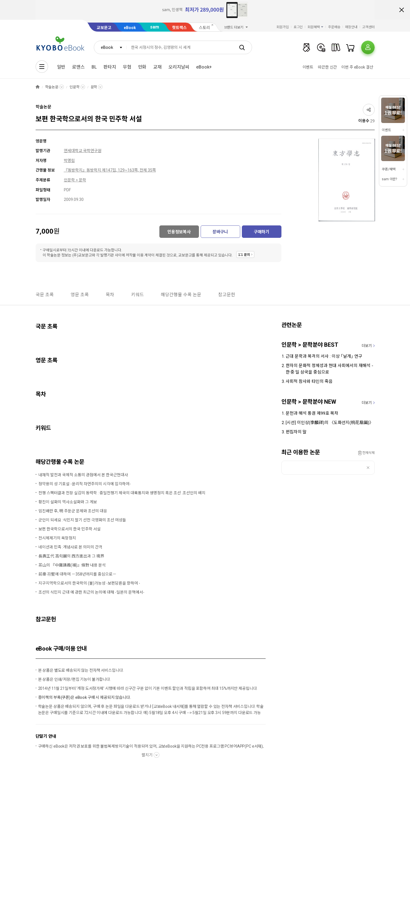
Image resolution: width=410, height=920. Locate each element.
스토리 (204, 27)
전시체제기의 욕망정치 (57, 538)
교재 (157, 67)
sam (154, 27)
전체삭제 (368, 453)
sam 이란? (389, 179)
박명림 (69, 160)
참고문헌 (226, 294)
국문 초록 (45, 294)
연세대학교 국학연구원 (82, 150)
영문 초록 (80, 294)
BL (94, 67)
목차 (110, 294)
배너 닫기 (401, 10)
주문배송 (334, 27)
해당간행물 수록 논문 (181, 294)
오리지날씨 (178, 67)
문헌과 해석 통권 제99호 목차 (312, 413)
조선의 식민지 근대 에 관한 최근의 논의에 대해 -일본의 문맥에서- (91, 592)
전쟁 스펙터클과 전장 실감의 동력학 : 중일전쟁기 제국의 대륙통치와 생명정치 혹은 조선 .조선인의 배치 (121, 493)
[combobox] (110, 47)
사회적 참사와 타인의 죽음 (309, 381)
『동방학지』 (75, 170)
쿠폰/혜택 (388, 169)
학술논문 (51, 87)
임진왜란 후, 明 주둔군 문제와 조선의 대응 (72, 511)
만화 (142, 67)
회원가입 (282, 27)
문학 (94, 87)
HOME (38, 87)
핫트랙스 (179, 27)
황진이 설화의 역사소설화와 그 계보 (67, 502)
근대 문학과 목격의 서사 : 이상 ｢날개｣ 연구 (324, 356)
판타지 (109, 67)
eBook (130, 27)
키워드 (137, 294)
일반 (61, 67)
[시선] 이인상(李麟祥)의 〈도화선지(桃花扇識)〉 (330, 422)
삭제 (368, 468)
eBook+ (204, 67)
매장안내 (351, 27)
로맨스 (78, 67)
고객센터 (368, 27)
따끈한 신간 (327, 67)
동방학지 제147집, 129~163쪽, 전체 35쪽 (121, 170)
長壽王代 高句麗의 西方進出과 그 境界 (71, 556)
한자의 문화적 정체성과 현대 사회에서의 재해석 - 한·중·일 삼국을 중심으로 (329, 369)
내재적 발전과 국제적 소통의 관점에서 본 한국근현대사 (83, 475)
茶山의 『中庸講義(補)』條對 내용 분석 (72, 565)
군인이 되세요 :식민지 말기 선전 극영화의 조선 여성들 (82, 520)
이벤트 (308, 67)
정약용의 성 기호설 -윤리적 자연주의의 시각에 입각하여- (84, 484)
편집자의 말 (296, 431)
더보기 (367, 346)
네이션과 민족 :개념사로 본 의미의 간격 (70, 547)
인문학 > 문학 (75, 180)
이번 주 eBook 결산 (357, 67)
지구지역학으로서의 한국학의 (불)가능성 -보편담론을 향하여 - (89, 583)
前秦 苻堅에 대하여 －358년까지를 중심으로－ (77, 574)
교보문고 (104, 27)
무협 (127, 67)
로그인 (298, 27)
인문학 (75, 87)
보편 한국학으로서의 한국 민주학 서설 (69, 529)
